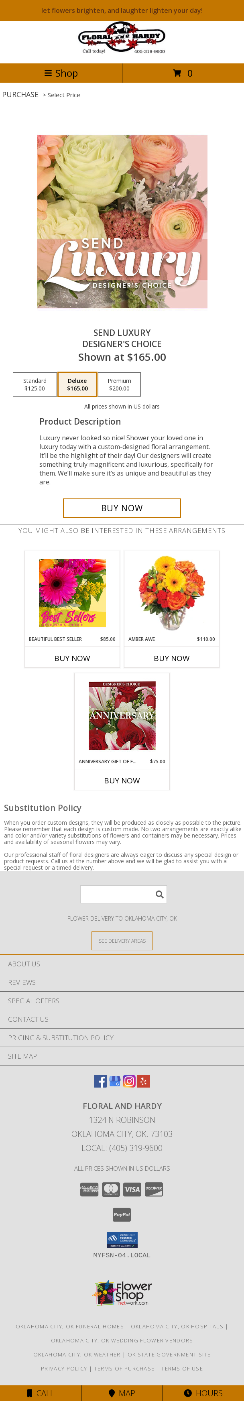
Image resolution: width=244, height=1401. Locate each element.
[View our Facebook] (100, 1085)
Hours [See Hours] (203, 1393)
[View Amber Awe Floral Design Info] (171, 593)
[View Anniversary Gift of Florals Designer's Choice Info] (122, 715)
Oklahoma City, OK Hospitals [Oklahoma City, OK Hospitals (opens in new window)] (177, 1326)
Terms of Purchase (124, 1368)
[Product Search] (123, 894)
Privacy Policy (64, 1368)
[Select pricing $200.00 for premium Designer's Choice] (119, 384)
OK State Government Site (169, 1354)
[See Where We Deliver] (122, 940)
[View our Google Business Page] (114, 1085)
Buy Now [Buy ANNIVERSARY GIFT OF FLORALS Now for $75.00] (122, 780)
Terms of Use (182, 1368)
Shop (61, 72)
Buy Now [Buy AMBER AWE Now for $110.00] (172, 658)
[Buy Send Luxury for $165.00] (122, 508)
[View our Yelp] (143, 1085)
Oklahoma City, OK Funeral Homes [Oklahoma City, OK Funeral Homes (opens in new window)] (70, 1326)
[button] (122, 1240)
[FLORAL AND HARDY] (122, 51)
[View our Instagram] (129, 1085)
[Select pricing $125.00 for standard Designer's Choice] (35, 384)
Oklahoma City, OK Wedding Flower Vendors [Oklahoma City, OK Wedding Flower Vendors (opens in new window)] (122, 1340)
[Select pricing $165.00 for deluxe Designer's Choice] (77, 384)
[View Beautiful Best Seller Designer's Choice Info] (72, 593)
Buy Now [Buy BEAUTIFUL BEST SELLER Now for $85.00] (72, 658)
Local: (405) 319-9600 (122, 1148)
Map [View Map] (122, 1393)
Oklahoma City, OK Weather (77, 1354)
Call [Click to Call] (40, 1393)
